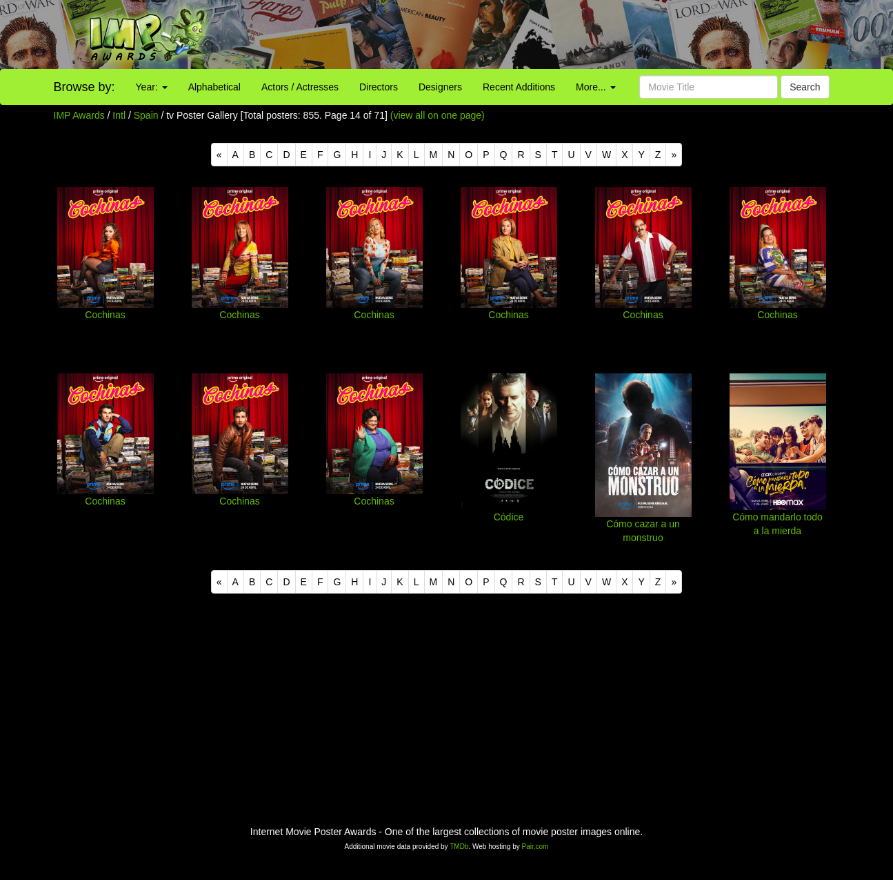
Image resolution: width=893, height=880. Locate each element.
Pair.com (535, 846)
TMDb (459, 846)
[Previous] (219, 154)
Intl (119, 115)
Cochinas (105, 314)
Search (805, 86)
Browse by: (84, 87)
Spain (146, 115)
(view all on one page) (437, 115)
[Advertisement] (558, 34)
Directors (378, 86)
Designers (440, 86)
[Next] (673, 154)
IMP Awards (79, 115)
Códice (509, 516)
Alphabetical (214, 86)
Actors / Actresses (300, 86)
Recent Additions (519, 86)
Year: (152, 86)
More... (595, 86)
